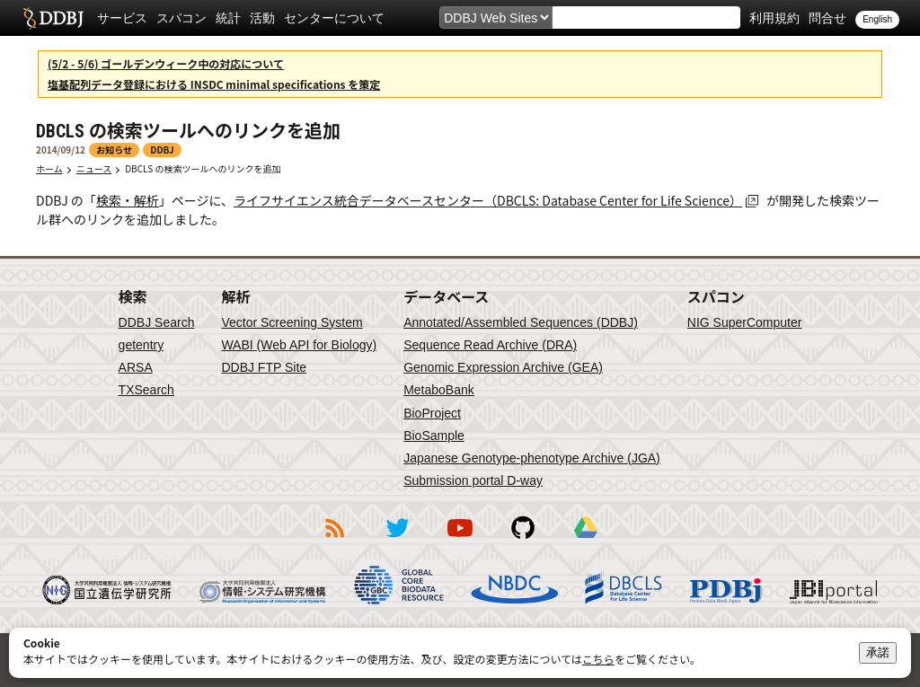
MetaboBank (438, 390)
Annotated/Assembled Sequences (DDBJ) (520, 322)
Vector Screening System (291, 322)
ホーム (49, 168)
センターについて (334, 18)
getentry (141, 345)
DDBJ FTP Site (263, 367)
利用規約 (774, 18)
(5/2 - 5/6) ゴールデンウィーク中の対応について (166, 63)
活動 (262, 18)
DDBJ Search (157, 322)
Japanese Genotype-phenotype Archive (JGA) (531, 458)
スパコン (181, 18)
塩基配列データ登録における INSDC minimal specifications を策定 (214, 84)
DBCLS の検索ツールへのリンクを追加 (202, 168)
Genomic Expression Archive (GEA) (503, 367)
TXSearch (146, 390)
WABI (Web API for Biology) (298, 345)
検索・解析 (127, 200)
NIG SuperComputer (744, 322)
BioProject (432, 413)
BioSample (433, 435)
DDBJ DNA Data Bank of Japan (53, 18)
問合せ (827, 18)
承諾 (877, 652)
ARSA (136, 367)
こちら (598, 658)
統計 (228, 18)
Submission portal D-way (473, 480)
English (877, 19)
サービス (122, 18)
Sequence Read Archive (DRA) (490, 345)
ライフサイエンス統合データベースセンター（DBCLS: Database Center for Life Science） (488, 200)
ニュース (94, 168)
